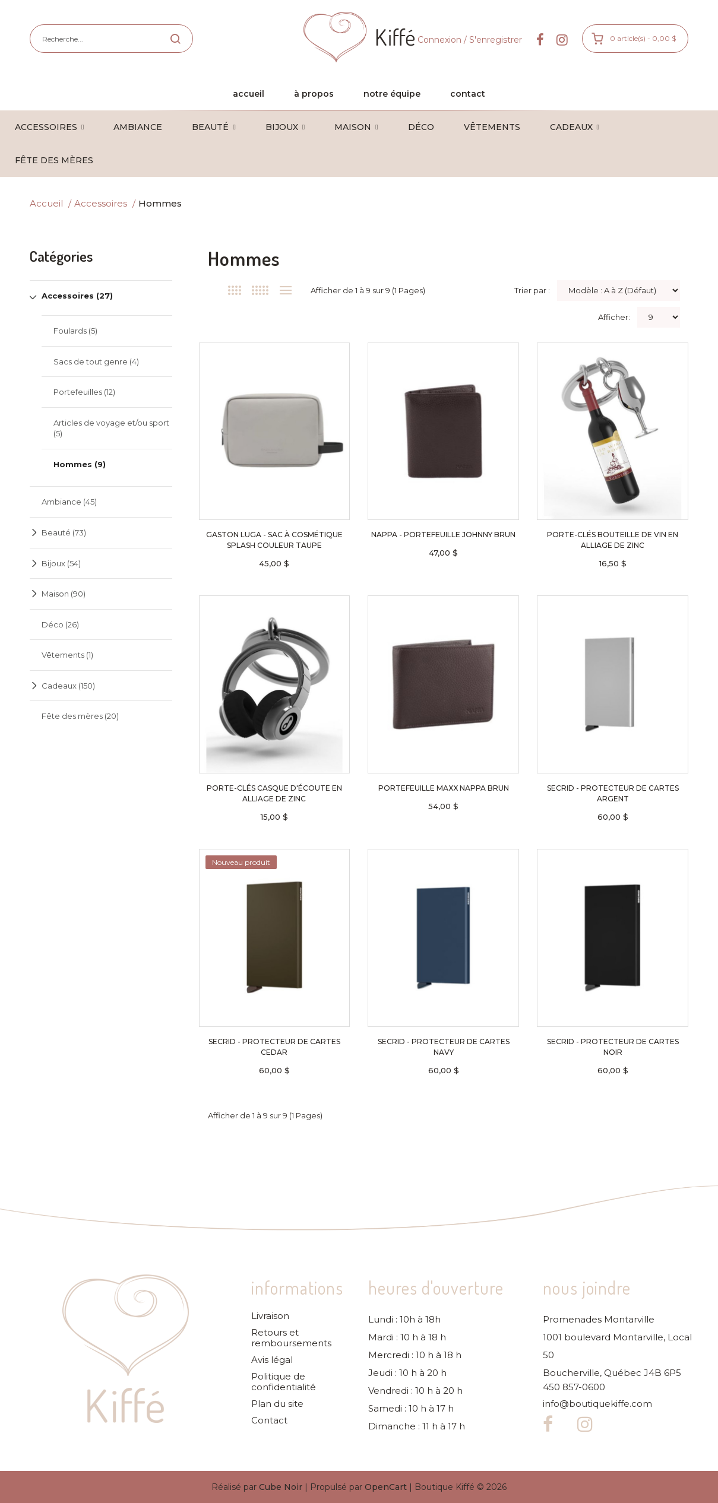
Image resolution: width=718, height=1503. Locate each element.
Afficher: (614, 317)
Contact (269, 1420)
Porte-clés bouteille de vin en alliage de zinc (612, 540)
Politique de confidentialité (283, 1382)
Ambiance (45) (69, 501)
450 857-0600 (574, 1387)
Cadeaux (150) (68, 685)
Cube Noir (280, 1487)
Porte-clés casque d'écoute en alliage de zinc (274, 793)
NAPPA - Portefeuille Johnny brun (443, 534)
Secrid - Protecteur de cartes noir (613, 1047)
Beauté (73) (64, 532)
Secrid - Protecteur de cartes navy (444, 1047)
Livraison (270, 1316)
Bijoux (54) (61, 563)
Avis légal (272, 1360)
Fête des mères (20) (80, 716)
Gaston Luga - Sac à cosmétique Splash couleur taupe (274, 540)
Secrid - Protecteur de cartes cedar (274, 1047)
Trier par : (532, 290)
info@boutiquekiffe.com (597, 1404)
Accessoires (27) (77, 295)
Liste (286, 290)
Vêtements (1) (67, 654)
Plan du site (277, 1404)
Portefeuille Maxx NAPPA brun (443, 788)
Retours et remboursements (291, 1338)
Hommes (160, 203)
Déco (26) (60, 624)
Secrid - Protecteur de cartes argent (613, 793)
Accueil (46, 203)
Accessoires (100, 203)
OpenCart (386, 1487)
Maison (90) (64, 593)
